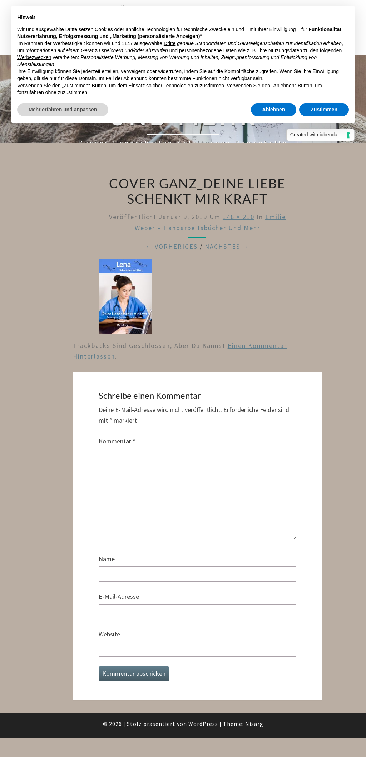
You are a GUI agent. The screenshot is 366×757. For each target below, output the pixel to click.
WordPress (203, 723)
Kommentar (117, 441)
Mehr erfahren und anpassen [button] (63, 109)
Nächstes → (227, 246)
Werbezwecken (34, 57)
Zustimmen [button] (324, 109)
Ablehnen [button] (273, 109)
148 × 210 (238, 217)
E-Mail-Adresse (119, 596)
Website (109, 634)
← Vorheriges (171, 246)
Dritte (169, 43)
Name (107, 559)
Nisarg (254, 723)
